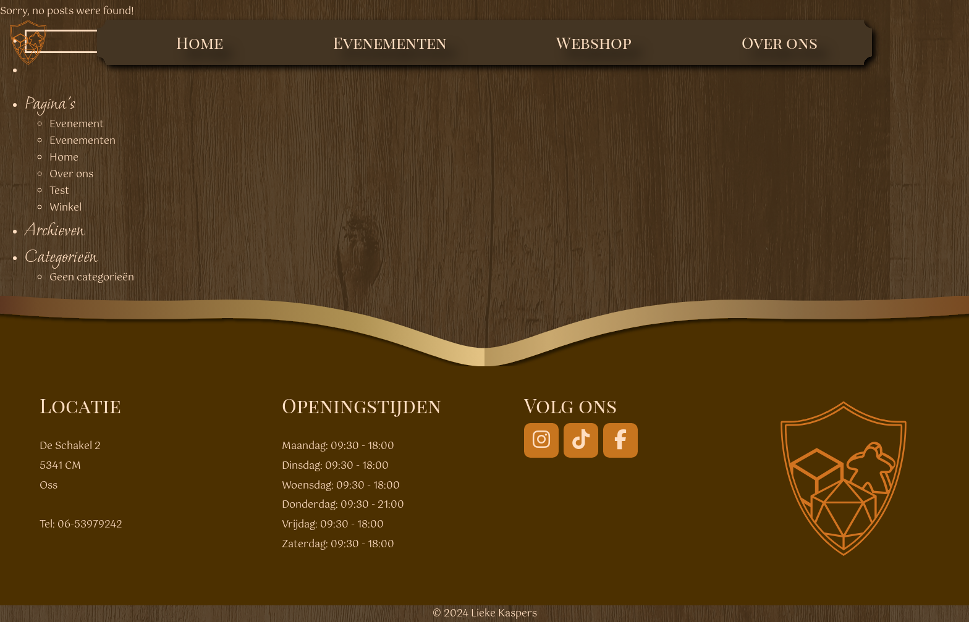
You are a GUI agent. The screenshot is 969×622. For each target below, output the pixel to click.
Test (59, 191)
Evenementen (390, 42)
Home (199, 42)
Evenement (76, 124)
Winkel (65, 208)
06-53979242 (89, 524)
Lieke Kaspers (504, 613)
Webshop (594, 42)
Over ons (780, 42)
